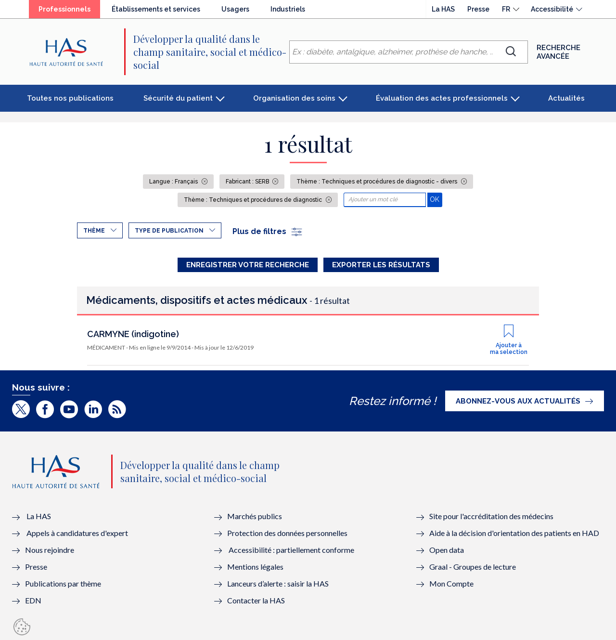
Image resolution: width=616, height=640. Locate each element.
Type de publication (169, 230)
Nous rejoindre (49, 549)
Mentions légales (255, 566)
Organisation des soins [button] (294, 98)
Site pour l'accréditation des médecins (491, 516)
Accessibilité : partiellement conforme (291, 549)
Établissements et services (156, 9)
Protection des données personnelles (287, 532)
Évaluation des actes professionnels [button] (442, 98)
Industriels (287, 9)
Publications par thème (63, 583)
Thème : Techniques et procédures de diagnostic (253, 199)
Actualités (566, 98)
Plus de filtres (267, 231)
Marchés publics (255, 516)
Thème (94, 230)
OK (436, 199)
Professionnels (64, 9)
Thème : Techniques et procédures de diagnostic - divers (377, 181)
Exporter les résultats (381, 265)
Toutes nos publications (70, 98)
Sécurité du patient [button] (178, 98)
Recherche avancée (558, 52)
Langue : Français (174, 181)
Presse (478, 9)
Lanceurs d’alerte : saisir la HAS (278, 583)
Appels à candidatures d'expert (77, 532)
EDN (33, 600)
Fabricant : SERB (248, 181)
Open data (446, 549)
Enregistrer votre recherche (247, 265)
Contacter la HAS (256, 600)
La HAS (443, 9)
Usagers (235, 9)
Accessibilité (552, 9)
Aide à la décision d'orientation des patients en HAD (514, 532)
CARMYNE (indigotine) (133, 334)
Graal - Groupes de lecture (472, 566)
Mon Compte (451, 583)
